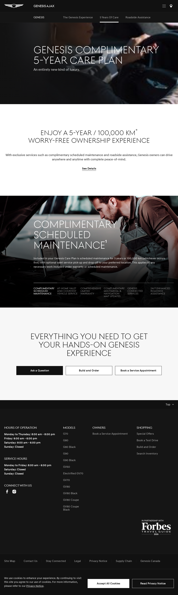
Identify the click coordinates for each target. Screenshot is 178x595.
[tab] (45, 290)
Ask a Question (39, 370)
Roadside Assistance (138, 17)
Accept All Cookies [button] (108, 583)
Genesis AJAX (44, 6)
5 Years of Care (109, 17)
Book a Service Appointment (138, 370)
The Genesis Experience (78, 17)
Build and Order (89, 370)
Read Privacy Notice (153, 583)
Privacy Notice (34, 586)
